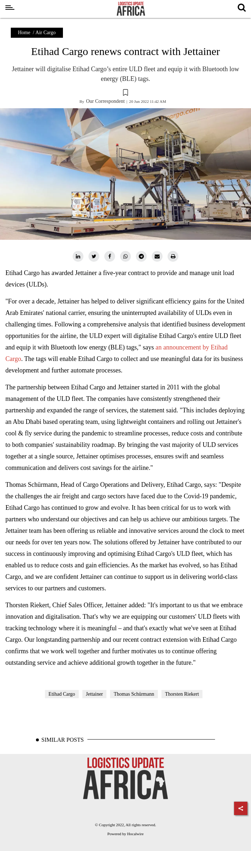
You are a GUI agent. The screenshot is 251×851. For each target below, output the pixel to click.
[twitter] (93, 256)
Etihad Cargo (62, 694)
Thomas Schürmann (134, 694)
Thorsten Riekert (182, 694)
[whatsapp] (125, 256)
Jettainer (94, 694)
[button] (125, 93)
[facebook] (109, 256)
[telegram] (141, 256)
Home (24, 32)
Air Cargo (46, 32)
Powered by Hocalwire (126, 834)
